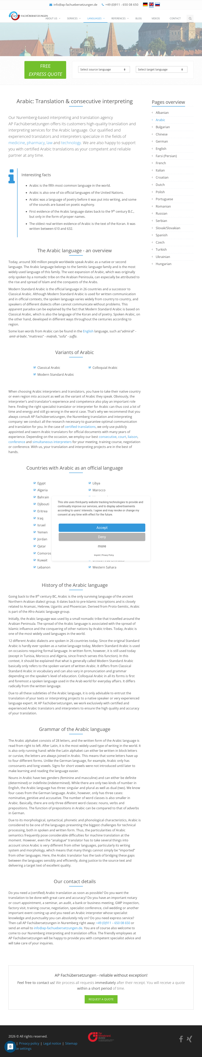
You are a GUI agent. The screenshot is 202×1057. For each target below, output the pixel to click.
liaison (132, 437)
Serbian (161, 221)
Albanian (162, 112)
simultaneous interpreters (52, 442)
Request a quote (101, 999)
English (88, 331)
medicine (16, 142)
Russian (161, 213)
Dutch (160, 185)
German (162, 141)
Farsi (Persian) (166, 156)
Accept (101, 528)
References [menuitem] (118, 18)
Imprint (97, 555)
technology (71, 142)
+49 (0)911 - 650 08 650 (121, 4)
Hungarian (163, 264)
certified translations (80, 427)
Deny (102, 537)
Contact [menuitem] (175, 18)
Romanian (163, 206)
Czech (160, 242)
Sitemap (71, 1043)
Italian (160, 170)
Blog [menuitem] (138, 18)
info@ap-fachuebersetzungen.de (75, 4)
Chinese (162, 134)
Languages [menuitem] (94, 18)
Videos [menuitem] (156, 18)
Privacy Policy (108, 555)
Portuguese (164, 199)
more (102, 546)
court (122, 437)
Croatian (162, 177)
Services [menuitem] (72, 18)
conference (16, 442)
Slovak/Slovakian (168, 228)
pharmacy (36, 142)
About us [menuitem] (51, 18)
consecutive (108, 437)
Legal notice (52, 1043)
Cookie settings (20, 1048)
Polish (160, 192)
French (161, 163)
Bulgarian (163, 127)
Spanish (162, 235)
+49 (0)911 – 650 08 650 (113, 923)
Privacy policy (29, 1043)
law (49, 142)
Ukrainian (163, 257)
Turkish (161, 249)
